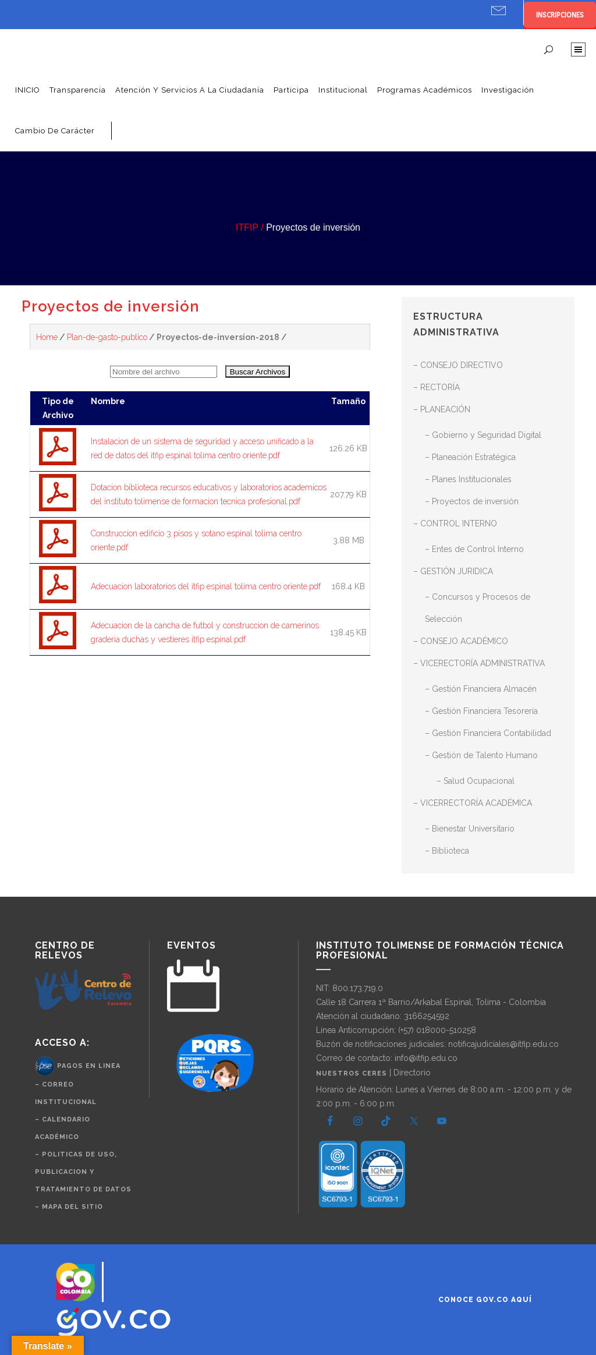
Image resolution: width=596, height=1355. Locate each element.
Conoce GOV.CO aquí (485, 1300)
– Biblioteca (447, 850)
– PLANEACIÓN (441, 409)
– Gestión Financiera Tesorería (481, 711)
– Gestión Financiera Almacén (481, 689)
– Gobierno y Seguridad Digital (483, 435)
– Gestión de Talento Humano (481, 755)
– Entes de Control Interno (474, 549)
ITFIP (247, 227)
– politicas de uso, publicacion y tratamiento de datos (83, 1172)
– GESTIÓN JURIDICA (453, 571)
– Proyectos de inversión (472, 501)
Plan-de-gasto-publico (107, 337)
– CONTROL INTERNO (455, 523)
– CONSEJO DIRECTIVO (458, 365)
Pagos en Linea (89, 1066)
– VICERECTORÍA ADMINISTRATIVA (479, 663)
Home (47, 337)
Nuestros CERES (352, 1073)
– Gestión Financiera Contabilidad (488, 733)
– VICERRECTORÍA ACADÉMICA (472, 803)
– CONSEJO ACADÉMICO (460, 641)
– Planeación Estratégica (470, 457)
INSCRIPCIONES (560, 14)
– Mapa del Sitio (69, 1207)
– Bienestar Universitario (470, 828)
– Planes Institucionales (468, 479)
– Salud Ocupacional (476, 781)
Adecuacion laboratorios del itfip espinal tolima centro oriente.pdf (206, 586)
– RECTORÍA (436, 387)
